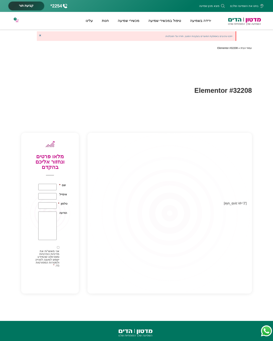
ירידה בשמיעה (200, 21)
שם (62, 185)
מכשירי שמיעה (128, 21)
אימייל (63, 194)
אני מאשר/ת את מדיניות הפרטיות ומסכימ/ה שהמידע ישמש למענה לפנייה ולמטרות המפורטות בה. (47, 258)
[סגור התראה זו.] (40, 35)
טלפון (63, 203)
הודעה (63, 213)
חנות (105, 21)
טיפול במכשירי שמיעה (164, 21)
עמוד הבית (246, 48)
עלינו (89, 21)
